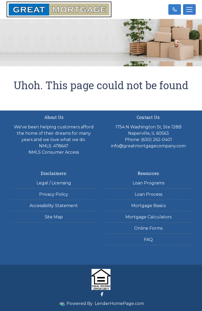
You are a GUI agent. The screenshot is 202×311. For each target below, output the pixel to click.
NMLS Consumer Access (53, 152)
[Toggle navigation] (189, 9)
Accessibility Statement (53, 205)
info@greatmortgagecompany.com (148, 145)
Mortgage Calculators (148, 216)
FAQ (148, 239)
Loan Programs (148, 182)
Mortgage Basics (148, 205)
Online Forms (148, 228)
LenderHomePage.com (119, 303)
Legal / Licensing (54, 182)
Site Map (54, 216)
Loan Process (148, 194)
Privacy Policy (53, 194)
